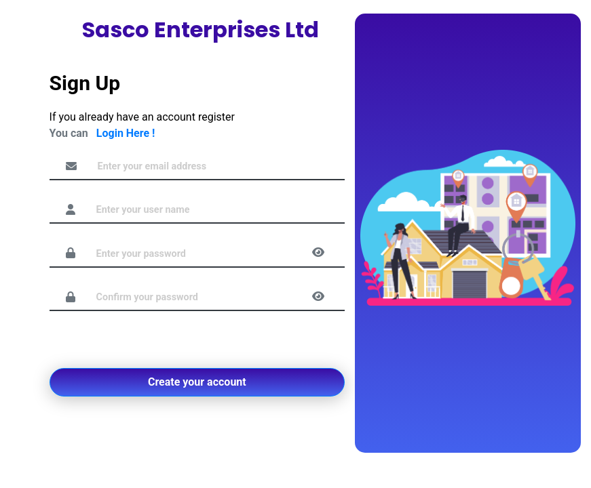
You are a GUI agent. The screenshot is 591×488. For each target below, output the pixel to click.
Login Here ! (125, 133)
